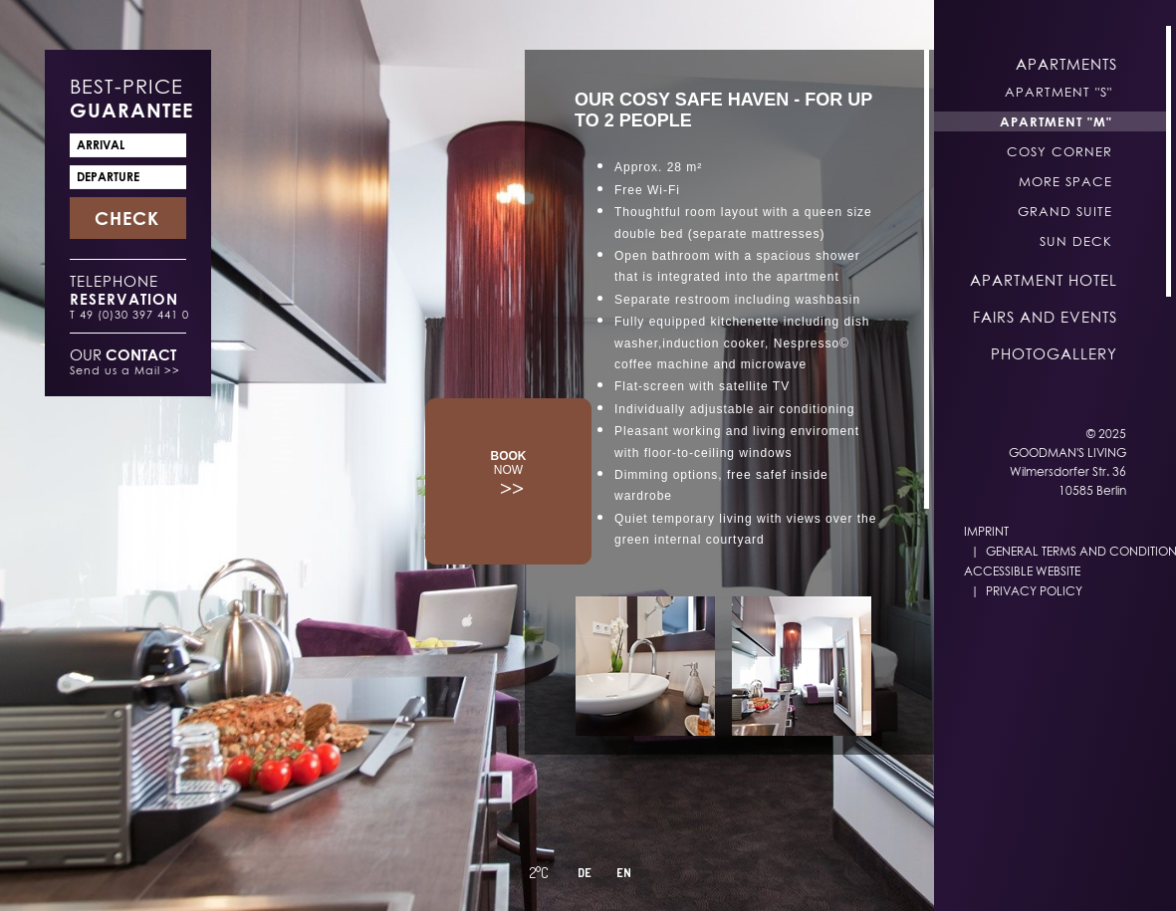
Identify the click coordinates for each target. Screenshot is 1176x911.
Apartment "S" (1058, 92)
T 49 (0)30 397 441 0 (129, 314)
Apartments (1066, 64)
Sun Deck (1076, 241)
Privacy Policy (1034, 590)
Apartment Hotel (1043, 280)
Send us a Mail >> (125, 369)
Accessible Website (1022, 571)
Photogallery (1054, 353)
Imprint (986, 531)
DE (584, 872)
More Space (1065, 181)
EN (623, 872)
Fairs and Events (1045, 317)
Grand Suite (1065, 211)
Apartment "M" (1056, 121)
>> (509, 474)
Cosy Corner (1059, 151)
